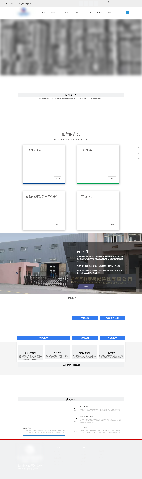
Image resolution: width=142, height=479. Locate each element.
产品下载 (101, 454)
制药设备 (56, 451)
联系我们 (101, 457)
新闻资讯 (83, 464)
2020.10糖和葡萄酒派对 (86, 416)
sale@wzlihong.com (25, 3)
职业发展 (101, 451)
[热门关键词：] (127, 12)
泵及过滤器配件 (58, 461)
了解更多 (57, 178)
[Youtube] (96, 3)
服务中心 (83, 461)
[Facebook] (81, 3)
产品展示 (83, 458)
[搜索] (116, 12)
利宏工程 (56, 464)
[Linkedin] (86, 3)
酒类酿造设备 (57, 458)
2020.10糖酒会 (27, 428)
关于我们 (83, 451)
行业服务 (83, 454)
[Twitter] (91, 3)
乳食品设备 (57, 454)
